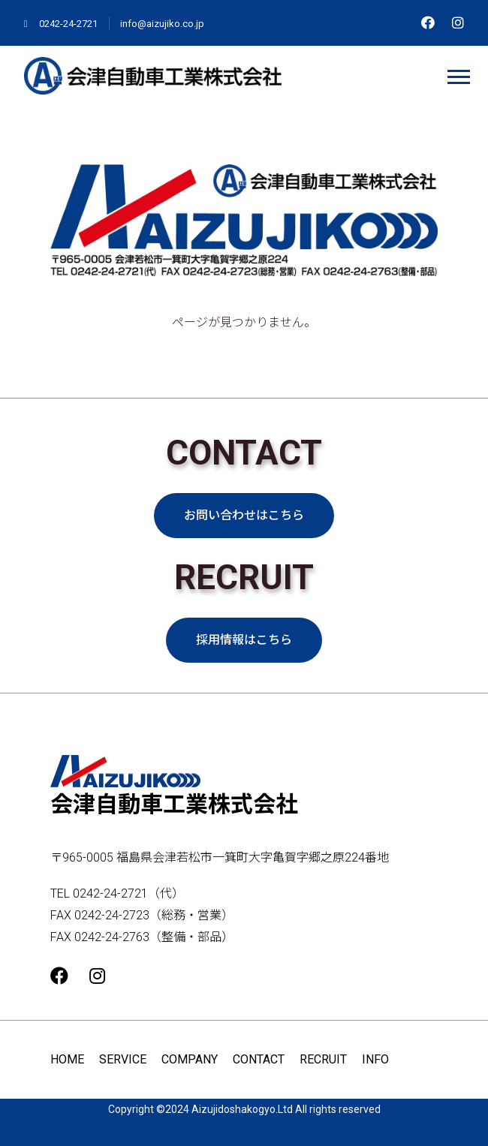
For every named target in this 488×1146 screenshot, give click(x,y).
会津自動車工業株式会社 (174, 786)
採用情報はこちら (244, 640)
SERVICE (122, 1059)
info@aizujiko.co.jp (162, 23)
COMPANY (189, 1059)
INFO (375, 1059)
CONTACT (259, 1059)
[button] (457, 74)
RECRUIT (323, 1059)
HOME (67, 1059)
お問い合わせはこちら (244, 515)
